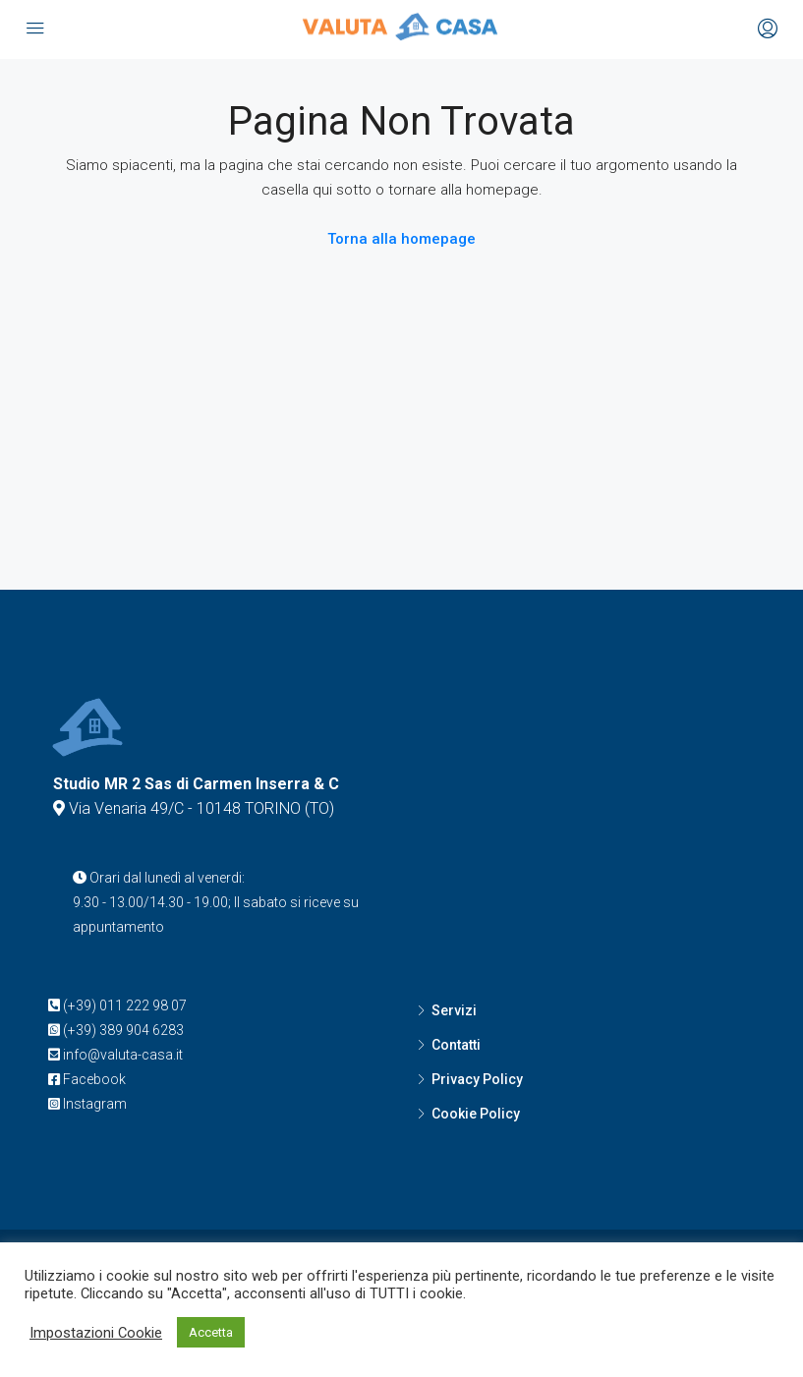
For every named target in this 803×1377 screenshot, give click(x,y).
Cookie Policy (475, 1113)
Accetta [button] (211, 1332)
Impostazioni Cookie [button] (95, 1333)
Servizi (454, 1010)
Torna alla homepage (401, 239)
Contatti (456, 1045)
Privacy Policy (477, 1079)
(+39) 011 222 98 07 (125, 1005)
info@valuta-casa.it (123, 1054)
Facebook (94, 1079)
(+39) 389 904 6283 (123, 1030)
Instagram (95, 1104)
